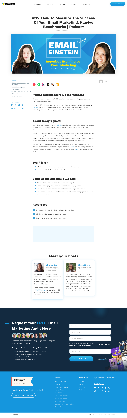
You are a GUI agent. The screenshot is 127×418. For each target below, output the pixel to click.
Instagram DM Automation (64, 404)
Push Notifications (61, 395)
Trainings (82, 390)
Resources (87, 4)
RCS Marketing (60, 401)
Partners (82, 387)
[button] (12, 105)
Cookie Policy (112, 414)
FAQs (81, 384)
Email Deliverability (61, 387)
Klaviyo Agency (60, 390)
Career (81, 381)
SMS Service (59, 393)
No (108, 344)
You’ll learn (15, 89)
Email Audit (62, 4)
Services (74, 4)
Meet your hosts (17, 96)
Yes (102, 344)
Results (49, 4)
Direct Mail (58, 407)
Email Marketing (60, 381)
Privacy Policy (90, 414)
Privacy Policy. (103, 359)
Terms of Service (101, 414)
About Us (37, 4)
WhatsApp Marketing (62, 398)
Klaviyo (35, 107)
